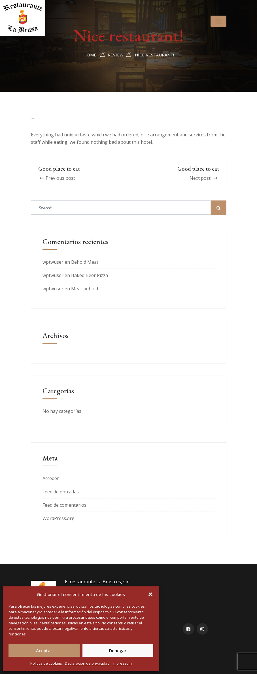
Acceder (51, 478)
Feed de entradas (61, 492)
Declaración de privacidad (87, 663)
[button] (150, 594)
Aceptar (44, 650)
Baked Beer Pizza (89, 275)
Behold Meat (84, 262)
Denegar (117, 650)
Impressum (122, 663)
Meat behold (84, 289)
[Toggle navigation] (218, 21)
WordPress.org (59, 518)
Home (89, 55)
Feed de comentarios (64, 505)
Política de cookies (46, 663)
